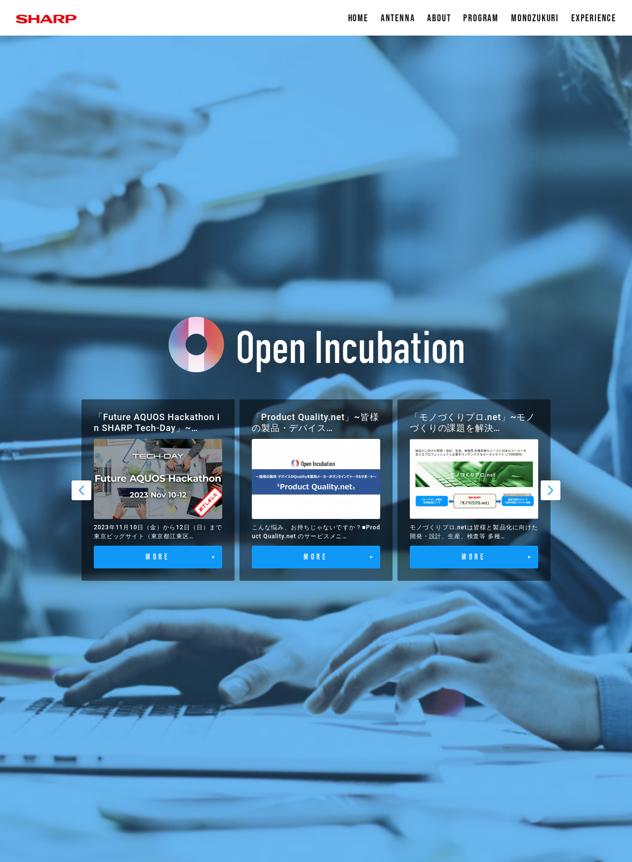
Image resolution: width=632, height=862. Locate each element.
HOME (358, 18)
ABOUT (439, 18)
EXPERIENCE (593, 18)
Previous (81, 490)
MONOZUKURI (535, 18)
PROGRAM (481, 18)
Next (550, 490)
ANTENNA (398, 18)
